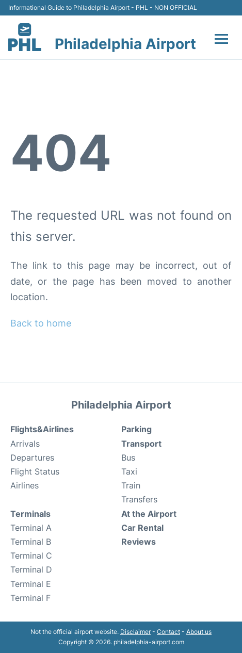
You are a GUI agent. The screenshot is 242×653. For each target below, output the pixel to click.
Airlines (24, 485)
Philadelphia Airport (125, 44)
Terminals (30, 514)
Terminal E (30, 584)
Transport (141, 443)
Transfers (139, 499)
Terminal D (31, 569)
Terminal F (30, 598)
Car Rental (142, 528)
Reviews (138, 541)
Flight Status (34, 471)
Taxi (129, 471)
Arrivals (25, 443)
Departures (32, 457)
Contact (168, 631)
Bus (128, 457)
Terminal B (30, 541)
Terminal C (31, 555)
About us (199, 631)
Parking (136, 429)
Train (130, 485)
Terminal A (31, 528)
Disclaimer (135, 631)
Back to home (40, 323)
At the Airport (148, 514)
